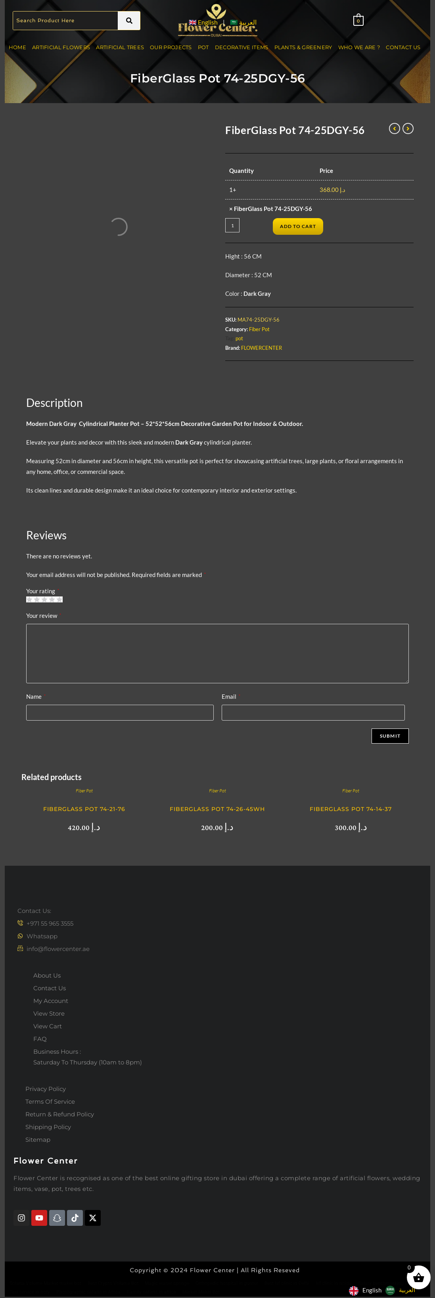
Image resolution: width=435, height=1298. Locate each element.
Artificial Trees (120, 47)
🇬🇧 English (203, 22)
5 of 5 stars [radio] (59, 599)
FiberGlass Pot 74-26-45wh (217, 809)
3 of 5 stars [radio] (44, 599)
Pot (203, 47)
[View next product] (408, 128)
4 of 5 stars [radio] (52, 599)
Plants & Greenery (303, 47)
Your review (43, 615)
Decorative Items (241, 47)
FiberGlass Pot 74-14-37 (351, 809)
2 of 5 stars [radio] (37, 599)
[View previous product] (394, 128)
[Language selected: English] (384, 1290)
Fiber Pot (259, 329)
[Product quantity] (232, 225)
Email (231, 696)
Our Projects (171, 47)
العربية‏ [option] (407, 1289)
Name (36, 696)
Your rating (42, 591)
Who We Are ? (359, 47)
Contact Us (403, 47)
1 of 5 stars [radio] (29, 599)
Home (17, 47)
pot (239, 338)
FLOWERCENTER (261, 348)
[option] (400, 1290)
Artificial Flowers (61, 47)
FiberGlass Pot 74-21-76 (84, 809)
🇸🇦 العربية (243, 22)
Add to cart (298, 226)
